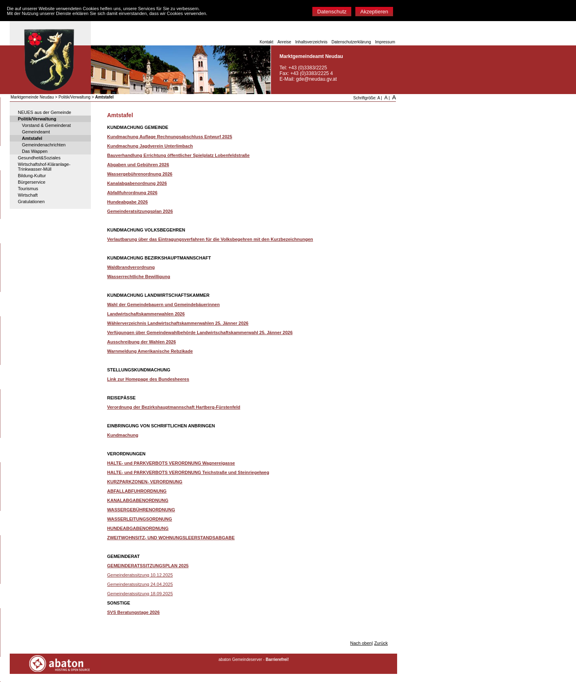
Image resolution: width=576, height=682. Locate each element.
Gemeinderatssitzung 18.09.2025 (140, 593)
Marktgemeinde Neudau (32, 97)
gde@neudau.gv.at (316, 79)
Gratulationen (31, 201)
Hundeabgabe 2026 (127, 201)
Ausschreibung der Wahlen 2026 (141, 341)
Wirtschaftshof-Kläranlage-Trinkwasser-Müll (44, 167)
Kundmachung (122, 435)
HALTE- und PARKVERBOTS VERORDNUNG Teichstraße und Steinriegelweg (188, 472)
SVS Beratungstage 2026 (133, 612)
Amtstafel (104, 97)
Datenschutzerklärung (351, 42)
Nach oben (361, 643)
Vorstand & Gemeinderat (46, 125)
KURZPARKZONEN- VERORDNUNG (145, 481)
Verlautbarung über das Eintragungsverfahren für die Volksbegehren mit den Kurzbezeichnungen (210, 239)
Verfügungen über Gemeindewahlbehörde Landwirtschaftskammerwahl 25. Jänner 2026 (199, 332)
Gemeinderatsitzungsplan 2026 (140, 211)
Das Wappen (34, 151)
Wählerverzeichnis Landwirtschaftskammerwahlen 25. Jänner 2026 (177, 323)
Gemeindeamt (36, 131)
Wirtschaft (28, 195)
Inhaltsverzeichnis (311, 42)
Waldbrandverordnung (131, 267)
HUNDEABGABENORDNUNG (138, 528)
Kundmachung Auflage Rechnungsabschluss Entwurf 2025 (169, 136)
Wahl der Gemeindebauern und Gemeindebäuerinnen (163, 304)
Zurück (381, 643)
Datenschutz (331, 12)
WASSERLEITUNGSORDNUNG (139, 519)
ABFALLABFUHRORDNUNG (137, 491)
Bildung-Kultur (32, 175)
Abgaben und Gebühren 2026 (138, 164)
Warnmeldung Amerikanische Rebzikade (150, 351)
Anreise (284, 42)
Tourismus (28, 188)
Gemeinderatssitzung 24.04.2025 (140, 584)
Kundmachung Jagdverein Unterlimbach (150, 146)
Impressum (385, 42)
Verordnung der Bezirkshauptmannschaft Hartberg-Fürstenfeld (173, 407)
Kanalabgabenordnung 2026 (137, 183)
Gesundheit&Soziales (39, 157)
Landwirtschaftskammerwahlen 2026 (146, 313)
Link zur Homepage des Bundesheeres (148, 379)
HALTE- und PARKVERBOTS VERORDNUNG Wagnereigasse (171, 463)
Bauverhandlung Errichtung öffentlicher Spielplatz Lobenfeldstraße (178, 155)
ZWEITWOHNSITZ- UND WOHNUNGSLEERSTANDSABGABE (171, 537)
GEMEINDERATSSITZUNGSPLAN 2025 (148, 565)
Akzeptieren (374, 12)
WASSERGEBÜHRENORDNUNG (141, 509)
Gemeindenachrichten (44, 144)
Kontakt (266, 42)
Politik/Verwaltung (74, 97)
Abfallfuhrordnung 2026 (132, 192)
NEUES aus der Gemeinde (44, 112)
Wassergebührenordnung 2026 (139, 174)
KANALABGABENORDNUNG (137, 500)
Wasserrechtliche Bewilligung (138, 276)
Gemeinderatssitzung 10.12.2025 (140, 575)
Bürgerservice (31, 182)
